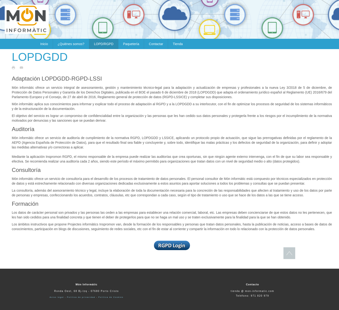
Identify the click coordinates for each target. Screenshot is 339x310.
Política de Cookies (110, 297)
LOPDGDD (40, 57)
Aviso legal (57, 297)
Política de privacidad (81, 297)
